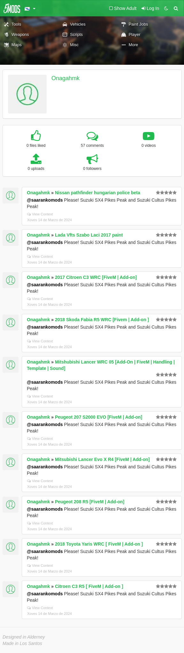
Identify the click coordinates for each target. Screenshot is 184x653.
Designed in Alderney (24, 637)
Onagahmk (65, 78)
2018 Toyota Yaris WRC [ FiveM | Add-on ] (99, 544)
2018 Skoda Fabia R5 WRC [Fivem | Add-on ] (102, 319)
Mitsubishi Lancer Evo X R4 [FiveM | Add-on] (102, 459)
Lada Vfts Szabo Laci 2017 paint (89, 235)
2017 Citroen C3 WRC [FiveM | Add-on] (96, 277)
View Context (40, 214)
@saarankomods (45, 200)
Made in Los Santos (22, 643)
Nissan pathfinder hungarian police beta (97, 192)
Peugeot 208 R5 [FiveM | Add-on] (89, 501)
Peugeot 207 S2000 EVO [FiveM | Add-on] (98, 417)
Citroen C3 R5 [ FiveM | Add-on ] (89, 586)
